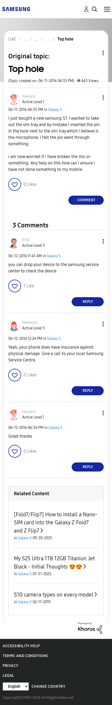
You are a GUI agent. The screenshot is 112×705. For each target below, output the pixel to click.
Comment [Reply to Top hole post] (86, 200)
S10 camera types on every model (53, 594)
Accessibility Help (21, 646)
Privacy (10, 665)
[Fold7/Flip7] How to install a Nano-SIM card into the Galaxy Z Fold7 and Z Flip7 (55, 522)
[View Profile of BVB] (25, 240)
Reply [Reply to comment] (88, 301)
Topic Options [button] (94, 53)
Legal (8, 675)
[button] (94, 98)
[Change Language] (16, 686)
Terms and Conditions (25, 656)
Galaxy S (55, 109)
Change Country (48, 686)
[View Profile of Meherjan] (30, 322)
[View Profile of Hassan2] (29, 96)
